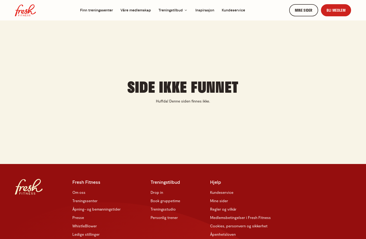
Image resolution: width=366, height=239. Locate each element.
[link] (303, 10)
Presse (78, 217)
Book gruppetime (165, 200)
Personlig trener (164, 217)
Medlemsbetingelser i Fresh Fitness (240, 217)
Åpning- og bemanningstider (96, 209)
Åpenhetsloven (223, 234)
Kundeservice (221, 192)
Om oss (78, 192)
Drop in (157, 192)
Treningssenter (85, 200)
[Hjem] (25, 10)
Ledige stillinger (86, 234)
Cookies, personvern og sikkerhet (238, 226)
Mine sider (219, 200)
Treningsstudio (163, 209)
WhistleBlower (84, 226)
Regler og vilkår (223, 209)
